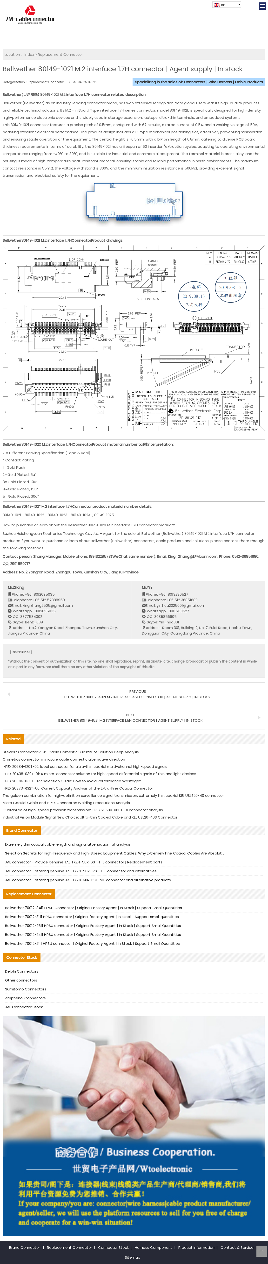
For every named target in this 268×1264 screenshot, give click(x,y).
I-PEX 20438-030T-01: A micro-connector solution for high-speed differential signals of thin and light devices (99, 773)
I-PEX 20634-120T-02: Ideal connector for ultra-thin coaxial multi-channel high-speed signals (85, 766)
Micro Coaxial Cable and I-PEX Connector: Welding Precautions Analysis (66, 802)
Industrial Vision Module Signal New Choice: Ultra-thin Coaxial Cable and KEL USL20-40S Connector (90, 817)
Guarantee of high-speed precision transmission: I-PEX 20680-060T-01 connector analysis (83, 809)
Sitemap (132, 1257)
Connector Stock (113, 1247)
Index (29, 54)
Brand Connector (24, 1247)
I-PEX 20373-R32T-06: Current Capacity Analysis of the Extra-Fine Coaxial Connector (78, 788)
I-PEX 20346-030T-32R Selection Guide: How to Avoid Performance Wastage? (72, 781)
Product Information (196, 1247)
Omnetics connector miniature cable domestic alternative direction (64, 759)
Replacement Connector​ (60, 54)
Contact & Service (237, 1247)
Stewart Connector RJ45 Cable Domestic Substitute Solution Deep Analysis (71, 752)
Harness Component (153, 1247)
